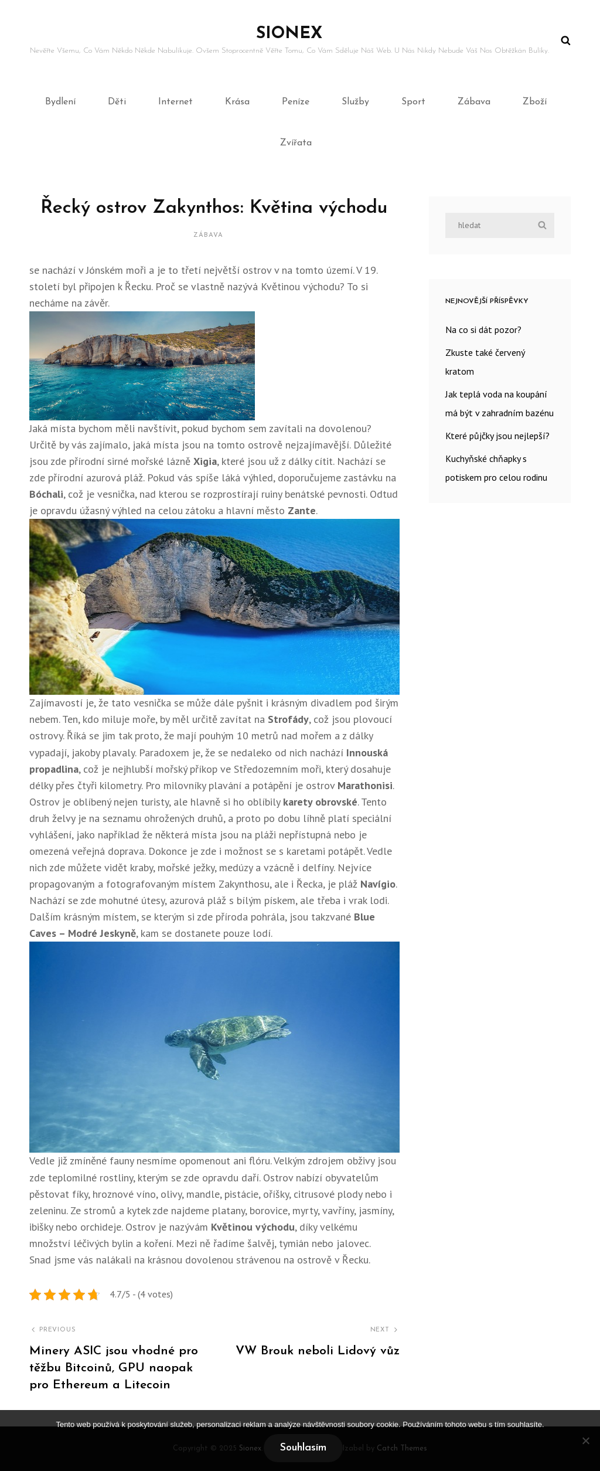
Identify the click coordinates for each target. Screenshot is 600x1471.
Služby (355, 102)
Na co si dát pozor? (483, 329)
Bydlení (60, 102)
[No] (585, 1440)
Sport (413, 102)
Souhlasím (303, 1447)
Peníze (295, 102)
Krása (237, 102)
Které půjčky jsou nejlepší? (497, 435)
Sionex (289, 34)
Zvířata (296, 143)
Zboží (535, 102)
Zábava (474, 102)
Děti (117, 102)
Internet (175, 102)
